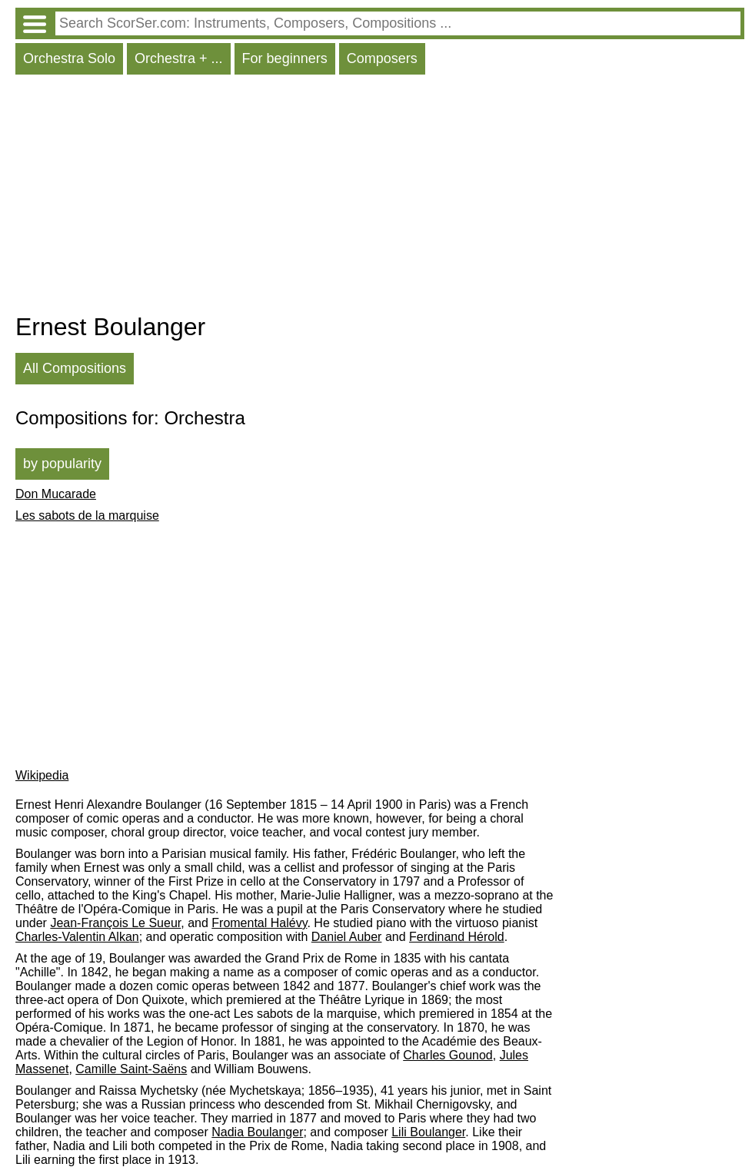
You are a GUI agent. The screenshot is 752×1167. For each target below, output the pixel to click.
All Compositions (74, 368)
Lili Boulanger (428, 1132)
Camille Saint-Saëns (131, 1069)
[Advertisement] (379, 197)
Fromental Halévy (259, 922)
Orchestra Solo (69, 58)
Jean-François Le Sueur (115, 922)
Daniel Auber (346, 936)
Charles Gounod (448, 1055)
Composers (382, 58)
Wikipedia (41, 775)
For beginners (285, 58)
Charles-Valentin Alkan (77, 936)
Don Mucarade (55, 493)
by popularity (62, 463)
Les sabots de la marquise (87, 515)
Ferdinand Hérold (456, 936)
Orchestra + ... (179, 58)
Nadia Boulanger (257, 1132)
